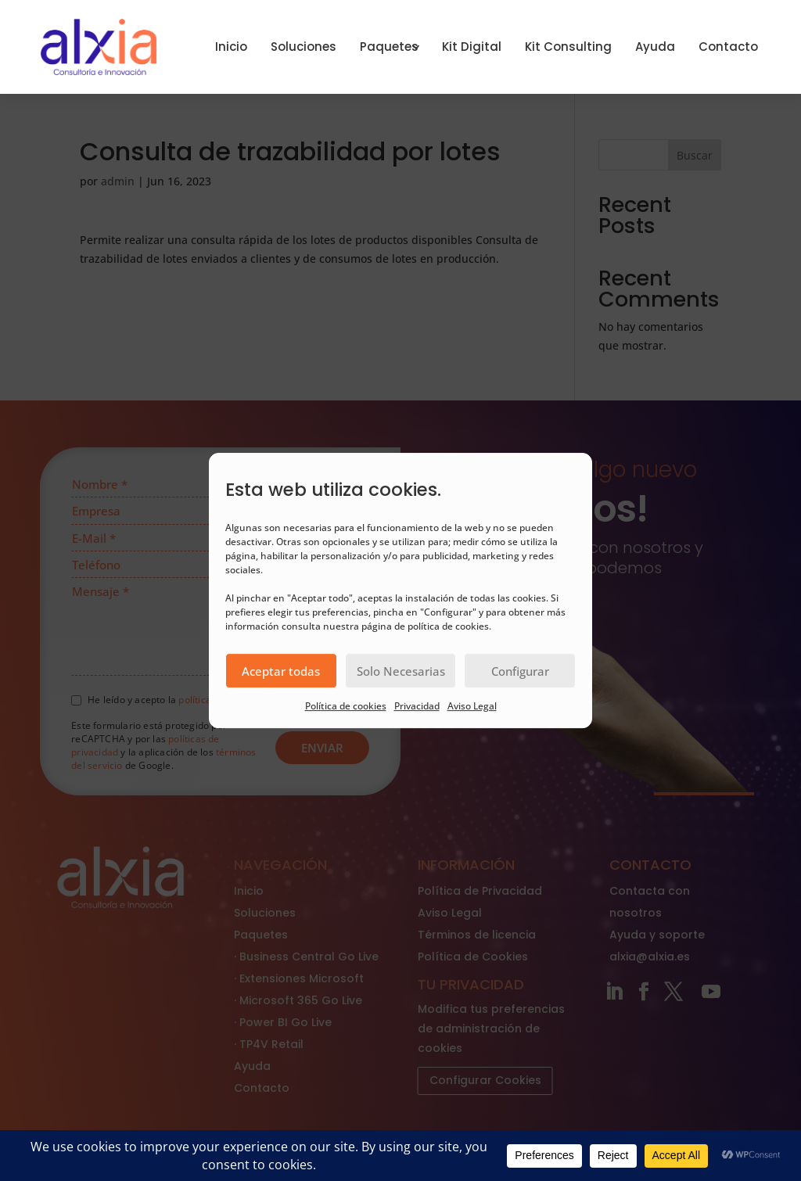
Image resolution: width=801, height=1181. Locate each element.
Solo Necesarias (401, 671)
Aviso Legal (472, 706)
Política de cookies (345, 706)
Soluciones (303, 46)
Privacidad (417, 706)
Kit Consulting (568, 46)
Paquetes (389, 46)
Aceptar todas (281, 671)
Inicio (231, 46)
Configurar (520, 671)
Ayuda (655, 46)
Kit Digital (471, 46)
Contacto (728, 46)
